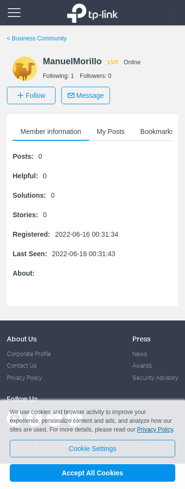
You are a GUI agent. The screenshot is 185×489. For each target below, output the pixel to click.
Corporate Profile (29, 353)
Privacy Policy (24, 377)
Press (141, 339)
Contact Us (22, 365)
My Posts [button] (111, 131)
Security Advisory (155, 377)
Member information (50, 131)
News (139, 353)
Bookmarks (157, 131)
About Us (22, 339)
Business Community (37, 38)
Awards (142, 365)
